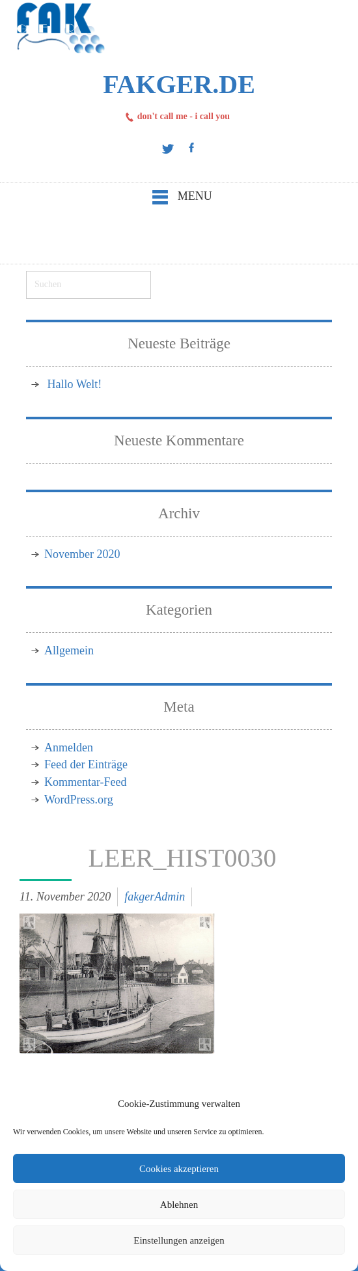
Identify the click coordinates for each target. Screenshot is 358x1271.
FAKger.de (179, 84)
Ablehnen (179, 1204)
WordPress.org (78, 799)
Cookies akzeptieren (179, 1169)
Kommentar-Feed (85, 782)
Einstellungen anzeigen (179, 1240)
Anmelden (68, 747)
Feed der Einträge (86, 764)
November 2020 (82, 554)
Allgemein (69, 650)
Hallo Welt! (75, 384)
